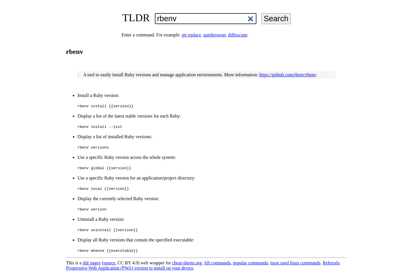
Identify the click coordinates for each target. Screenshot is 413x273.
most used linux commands (295, 262)
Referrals (331, 262)
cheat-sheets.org (187, 262)
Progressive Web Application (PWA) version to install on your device (129, 268)
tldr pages (92, 262)
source (109, 262)
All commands (217, 262)
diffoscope (237, 34)
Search (276, 18)
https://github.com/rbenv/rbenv (287, 74)
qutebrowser (214, 34)
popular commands (250, 262)
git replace (191, 34)
